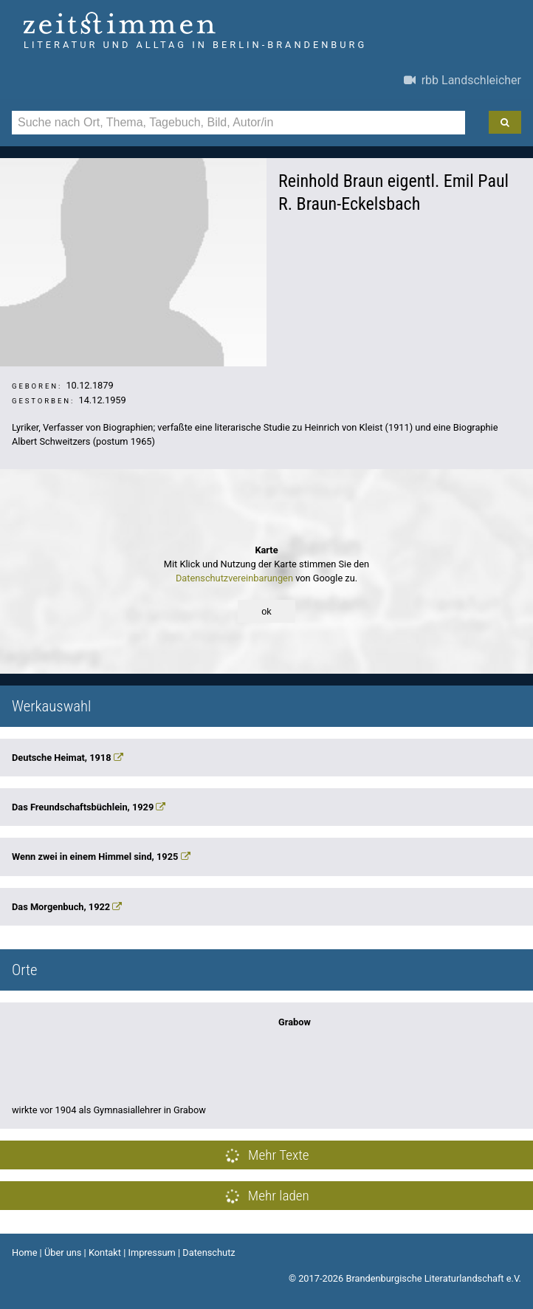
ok (266, 611)
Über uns (63, 1252)
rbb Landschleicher (462, 80)
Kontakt (105, 1252)
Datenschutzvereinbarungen (234, 578)
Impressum (151, 1252)
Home (24, 1252)
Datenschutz (208, 1252)
